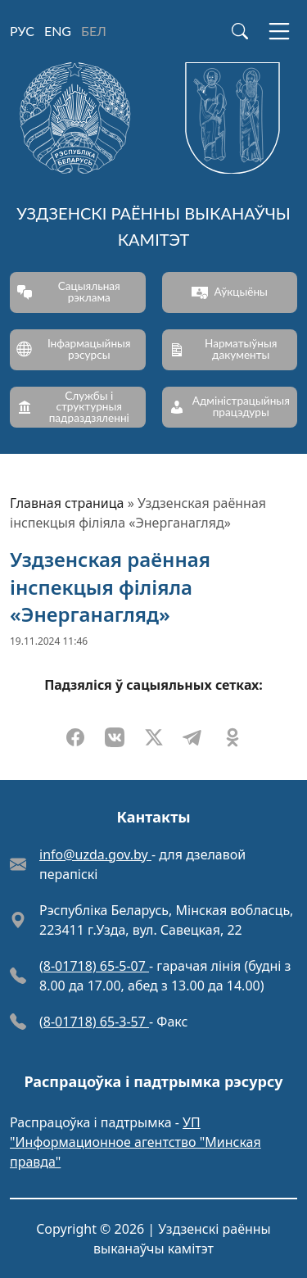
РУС (22, 31)
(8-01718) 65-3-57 (94, 1022)
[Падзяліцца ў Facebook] (75, 737)
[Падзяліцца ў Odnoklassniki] (232, 737)
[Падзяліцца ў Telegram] (193, 737)
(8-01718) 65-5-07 (94, 966)
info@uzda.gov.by (95, 854)
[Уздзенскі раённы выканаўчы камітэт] (153, 160)
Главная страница (67, 503)
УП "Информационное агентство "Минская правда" (135, 1142)
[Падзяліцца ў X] (154, 737)
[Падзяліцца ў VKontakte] (114, 737)
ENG (57, 31)
